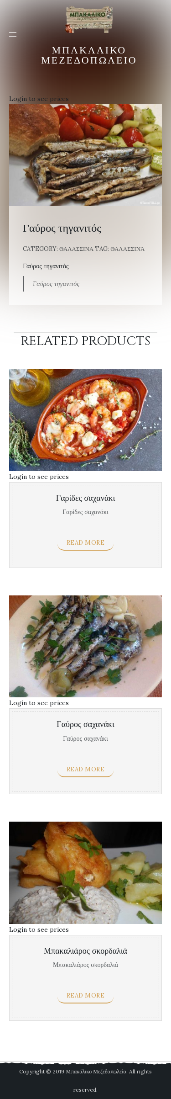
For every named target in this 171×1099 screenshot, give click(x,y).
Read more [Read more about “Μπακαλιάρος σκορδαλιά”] (86, 995)
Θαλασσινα (76, 249)
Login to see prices (39, 99)
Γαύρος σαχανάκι (85, 724)
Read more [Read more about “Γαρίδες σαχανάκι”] (86, 543)
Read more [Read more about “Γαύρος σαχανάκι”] (86, 769)
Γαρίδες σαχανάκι (85, 498)
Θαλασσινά (127, 249)
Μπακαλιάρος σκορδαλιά (85, 951)
